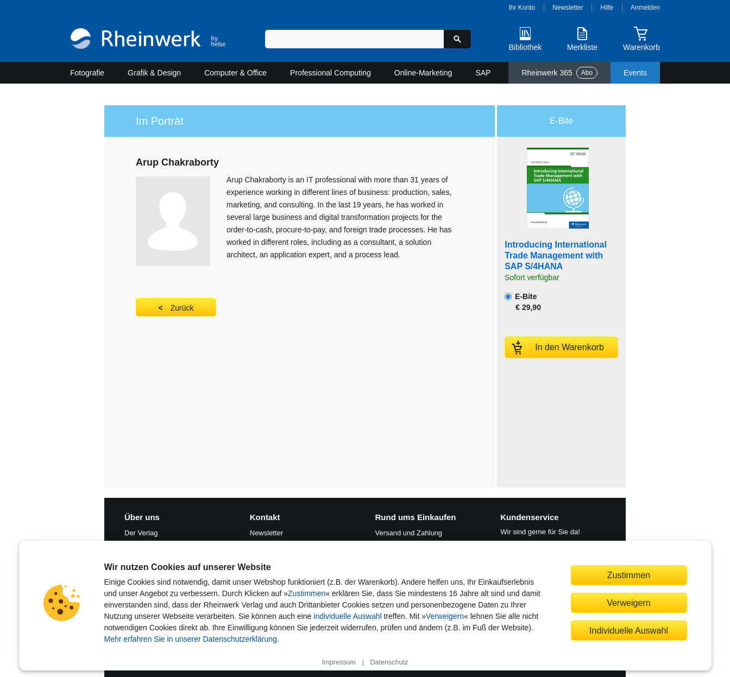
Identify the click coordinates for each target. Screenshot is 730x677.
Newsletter (567, 7)
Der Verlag (141, 533)
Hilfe (606, 7)
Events (635, 72)
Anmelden (645, 7)
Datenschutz (389, 662)
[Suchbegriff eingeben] (354, 39)
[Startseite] (148, 40)
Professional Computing (330, 72)
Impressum (339, 662)
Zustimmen (306, 593)
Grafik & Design (154, 72)
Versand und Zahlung (409, 533)
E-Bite (523, 302)
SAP (482, 72)
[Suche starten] (457, 39)
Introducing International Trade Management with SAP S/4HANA (556, 255)
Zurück (182, 307)
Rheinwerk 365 (559, 73)
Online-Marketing (423, 72)
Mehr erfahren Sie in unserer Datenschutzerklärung (190, 639)
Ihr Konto (522, 7)
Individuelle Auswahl (628, 630)
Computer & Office (235, 72)
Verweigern (445, 616)
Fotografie (87, 72)
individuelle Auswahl (347, 616)
